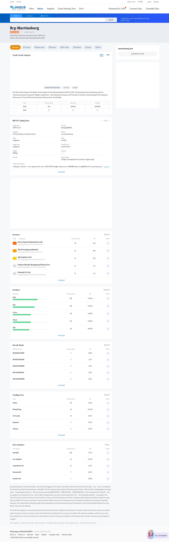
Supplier (50, 8)
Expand (106, 167)
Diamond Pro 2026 (117, 8)
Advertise (30, 535)
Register (156, 2)
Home (12, 2)
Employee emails (137, 54)
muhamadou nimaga (27, 523)
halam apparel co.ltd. (72, 523)
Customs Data (135, 8)
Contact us (21, 535)
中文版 (140, 2)
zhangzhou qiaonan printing (55, 523)
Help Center (131, 2)
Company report (54, 535)
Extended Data (152, 8)
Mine (31, 8)
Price (81, 8)
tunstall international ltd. (88, 523)
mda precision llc (40, 523)
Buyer (40, 8)
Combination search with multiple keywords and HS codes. (135, 19)
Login (149, 2)
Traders (18, 2)
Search (110, 20)
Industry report (67, 535)
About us (13, 535)
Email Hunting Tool (67, 8)
